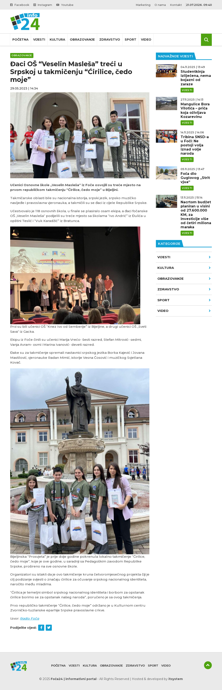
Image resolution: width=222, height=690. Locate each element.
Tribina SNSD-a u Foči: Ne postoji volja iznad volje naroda (195, 145)
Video (146, 39)
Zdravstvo (109, 39)
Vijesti (39, 39)
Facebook (19, 5)
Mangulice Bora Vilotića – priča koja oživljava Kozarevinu (195, 110)
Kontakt (176, 5)
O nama (160, 5)
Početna (20, 39)
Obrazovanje (82, 39)
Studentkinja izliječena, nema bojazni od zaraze (196, 77)
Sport (130, 39)
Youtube (64, 5)
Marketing (143, 5)
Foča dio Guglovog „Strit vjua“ (195, 178)
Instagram (42, 5)
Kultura (57, 39)
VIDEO (184, 311)
